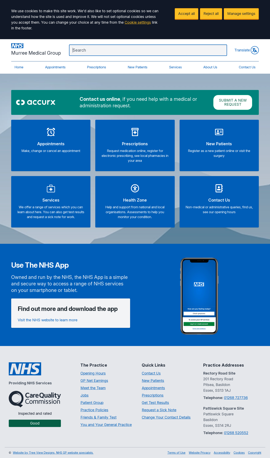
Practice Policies (94, 410)
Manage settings (241, 13)
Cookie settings (138, 22)
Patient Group (91, 402)
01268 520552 (236, 433)
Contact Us (247, 67)
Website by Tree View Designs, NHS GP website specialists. (53, 452)
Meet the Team (93, 388)
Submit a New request (233, 102)
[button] (50, 145)
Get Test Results (155, 402)
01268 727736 (236, 398)
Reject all (211, 13)
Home (18, 67)
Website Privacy (200, 452)
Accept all (186, 13)
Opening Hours (93, 373)
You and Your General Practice (106, 425)
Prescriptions (96, 67)
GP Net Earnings (94, 380)
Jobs (84, 395)
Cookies (239, 452)
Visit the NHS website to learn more (47, 320)
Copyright (254, 452)
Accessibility (222, 452)
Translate (246, 50)
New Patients (137, 67)
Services (175, 67)
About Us (210, 67)
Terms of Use (176, 452)
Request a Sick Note (159, 410)
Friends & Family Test (98, 417)
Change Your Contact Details (166, 417)
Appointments (55, 67)
